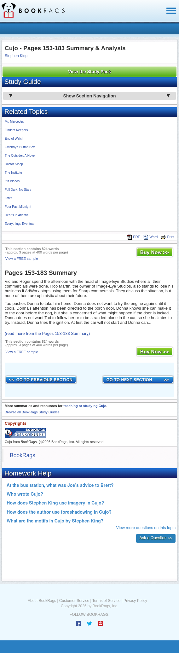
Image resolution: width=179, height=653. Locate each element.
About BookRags (42, 600)
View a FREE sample (21, 258)
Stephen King (16, 56)
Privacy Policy (135, 600)
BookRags (22, 455)
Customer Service (74, 600)
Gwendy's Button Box (20, 147)
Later (8, 198)
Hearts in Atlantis (16, 215)
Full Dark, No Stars (18, 189)
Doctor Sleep (14, 164)
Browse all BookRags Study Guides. (33, 412)
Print (167, 237)
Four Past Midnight (18, 206)
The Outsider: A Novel (20, 155)
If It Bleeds (12, 181)
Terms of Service (106, 600)
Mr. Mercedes (14, 121)
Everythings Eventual (19, 223)
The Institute (13, 172)
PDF (133, 237)
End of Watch (14, 138)
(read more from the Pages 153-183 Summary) (47, 333)
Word (150, 237)
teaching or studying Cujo (84, 406)
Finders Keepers (16, 130)
